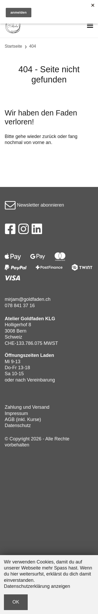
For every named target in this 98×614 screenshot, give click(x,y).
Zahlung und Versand (27, 407)
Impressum (16, 413)
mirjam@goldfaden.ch (27, 299)
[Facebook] (10, 230)
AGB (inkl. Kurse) (23, 419)
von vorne (34, 142)
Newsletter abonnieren (34, 205)
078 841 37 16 (20, 305)
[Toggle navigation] (90, 25)
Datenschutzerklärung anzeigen (37, 586)
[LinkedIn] (37, 230)
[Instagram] (23, 230)
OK (16, 602)
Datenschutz (18, 425)
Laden (47, 355)
